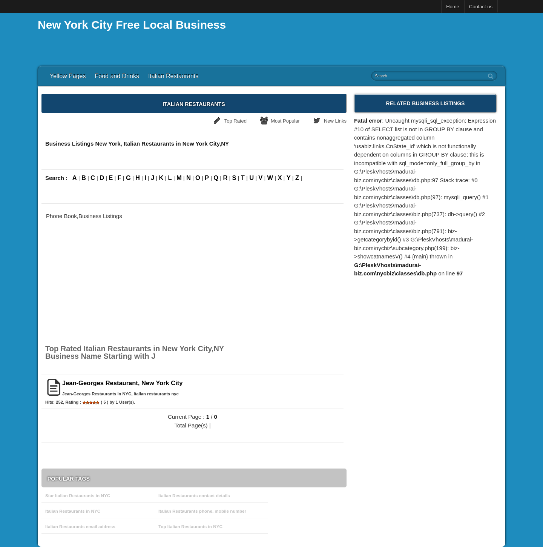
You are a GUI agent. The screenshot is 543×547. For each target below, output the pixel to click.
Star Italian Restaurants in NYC (77, 495)
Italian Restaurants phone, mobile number (202, 511)
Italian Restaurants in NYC (72, 511)
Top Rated (235, 121)
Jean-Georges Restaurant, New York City (122, 383)
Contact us (480, 6)
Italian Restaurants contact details (194, 495)
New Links (335, 121)
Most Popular (285, 121)
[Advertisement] (368, 38)
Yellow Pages (68, 76)
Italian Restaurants (173, 76)
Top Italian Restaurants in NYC (190, 526)
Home (452, 6)
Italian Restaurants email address (80, 526)
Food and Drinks (117, 76)
